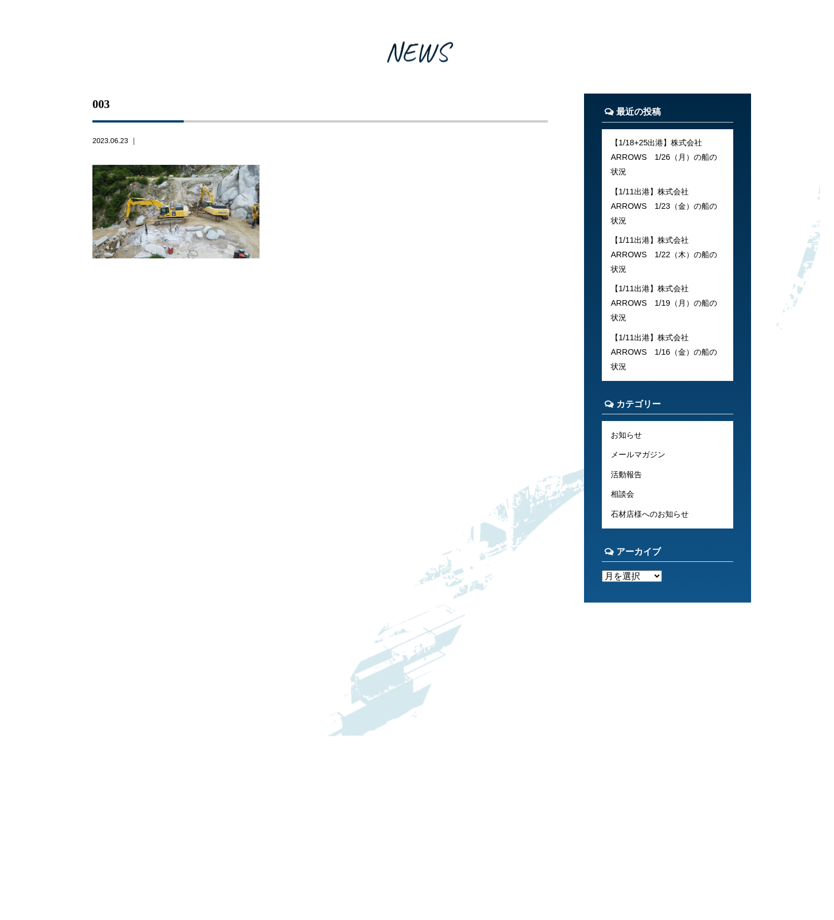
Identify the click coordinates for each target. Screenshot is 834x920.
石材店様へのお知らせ (650, 514)
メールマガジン (638, 454)
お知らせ (626, 434)
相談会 (622, 494)
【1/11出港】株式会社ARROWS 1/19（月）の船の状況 (664, 303)
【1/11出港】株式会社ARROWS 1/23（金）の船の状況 (664, 206)
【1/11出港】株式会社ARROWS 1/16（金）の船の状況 (664, 352)
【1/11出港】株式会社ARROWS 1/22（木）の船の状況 (664, 254)
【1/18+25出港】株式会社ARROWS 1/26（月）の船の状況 (664, 157)
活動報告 (626, 474)
